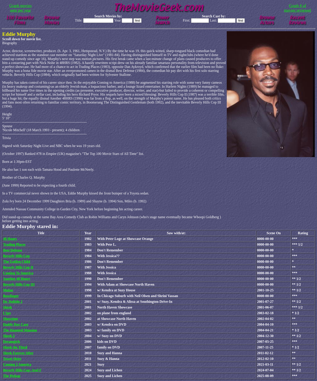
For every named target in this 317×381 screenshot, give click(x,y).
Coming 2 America (17, 364)
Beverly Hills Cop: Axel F (22, 370)
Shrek (7, 307)
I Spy (7, 313)
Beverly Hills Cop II (18, 267)
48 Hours (10, 239)
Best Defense (12, 250)
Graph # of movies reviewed (297, 8)
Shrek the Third (15, 347)
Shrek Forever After (18, 353)
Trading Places (14, 244)
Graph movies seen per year (20, 8)
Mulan (8, 290)
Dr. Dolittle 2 (12, 301)
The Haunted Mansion (20, 330)
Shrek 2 (9, 336)
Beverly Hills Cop (16, 256)
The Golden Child (16, 261)
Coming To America (18, 273)
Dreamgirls (11, 341)
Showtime (10, 319)
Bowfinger (11, 296)
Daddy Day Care (15, 324)
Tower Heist (12, 359)
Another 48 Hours (16, 279)
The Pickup (11, 376)
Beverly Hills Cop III (19, 284)
